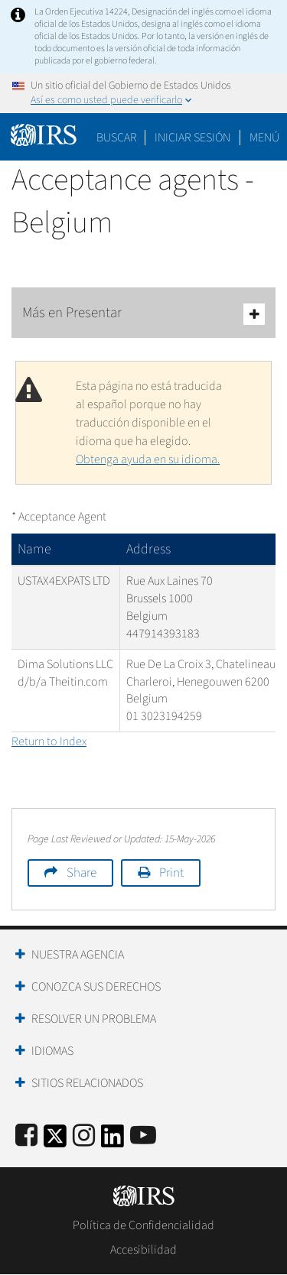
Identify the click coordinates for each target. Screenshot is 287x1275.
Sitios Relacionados (87, 1083)
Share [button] (81, 873)
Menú (264, 137)
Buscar (116, 137)
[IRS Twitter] (55, 1141)
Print (171, 873)
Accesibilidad (143, 1249)
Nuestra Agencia (77, 954)
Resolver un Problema (93, 1019)
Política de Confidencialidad (143, 1225)
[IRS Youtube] (143, 1136)
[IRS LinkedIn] (112, 1141)
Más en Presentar (143, 314)
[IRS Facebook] (26, 1136)
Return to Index (48, 741)
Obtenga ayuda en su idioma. (148, 459)
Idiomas (52, 1051)
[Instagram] (84, 1136)
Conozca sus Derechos (96, 986)
